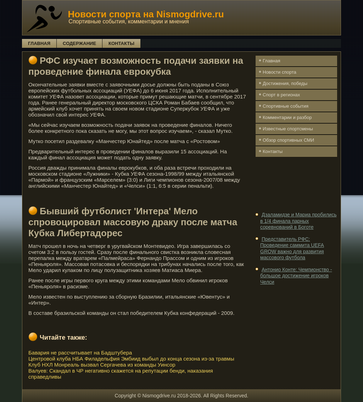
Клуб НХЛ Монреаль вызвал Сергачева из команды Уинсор (101, 365)
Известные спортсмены (288, 128)
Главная (39, 43)
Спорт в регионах (281, 94)
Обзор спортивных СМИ (288, 140)
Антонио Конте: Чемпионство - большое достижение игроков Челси (296, 276)
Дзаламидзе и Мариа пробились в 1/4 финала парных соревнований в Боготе (298, 221)
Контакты (121, 43)
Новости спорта (279, 72)
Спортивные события (285, 106)
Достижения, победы (285, 83)
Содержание (79, 43)
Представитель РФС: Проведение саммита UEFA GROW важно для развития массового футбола (292, 248)
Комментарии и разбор (287, 117)
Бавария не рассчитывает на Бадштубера (80, 353)
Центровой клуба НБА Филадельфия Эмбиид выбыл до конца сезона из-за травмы (131, 359)
